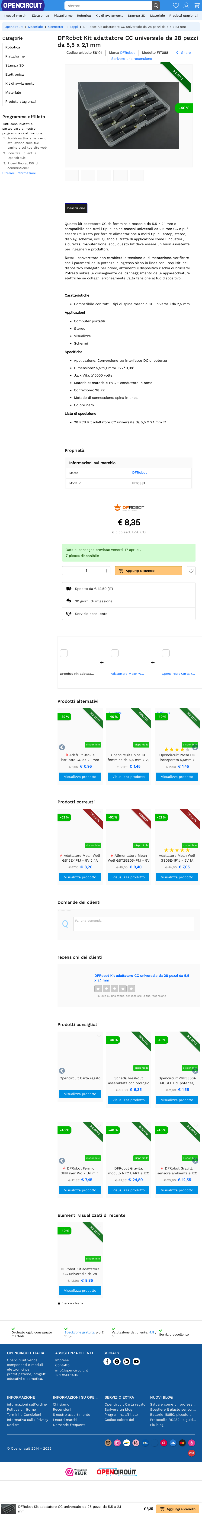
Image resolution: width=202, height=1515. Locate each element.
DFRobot (134, 472)
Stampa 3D (136, 15)
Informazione (21, 1397)
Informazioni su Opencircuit (76, 1397)
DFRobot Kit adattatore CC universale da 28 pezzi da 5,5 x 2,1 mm (141, 978)
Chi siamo (61, 1404)
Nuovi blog (161, 1397)
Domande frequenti (69, 1425)
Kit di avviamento (109, 15)
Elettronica (40, 15)
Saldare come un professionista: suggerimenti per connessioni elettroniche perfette (173, 1404)
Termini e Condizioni (24, 1415)
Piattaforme (63, 15)
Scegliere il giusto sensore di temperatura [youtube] (173, 1409)
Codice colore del (119, 1420)
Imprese (62, 1360)
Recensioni (62, 1409)
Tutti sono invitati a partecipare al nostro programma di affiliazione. (22, 128)
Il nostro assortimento (71, 1415)
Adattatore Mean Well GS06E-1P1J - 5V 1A (129, 673)
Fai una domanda (88, 920)
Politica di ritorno (21, 1409)
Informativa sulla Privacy (27, 1420)
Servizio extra (119, 1397)
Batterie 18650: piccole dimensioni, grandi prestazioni (173, 1415)
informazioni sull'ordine (27, 1404)
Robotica (84, 15)
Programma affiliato (121, 1415)
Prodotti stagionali (183, 15)
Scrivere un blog (118, 1409)
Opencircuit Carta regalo (180, 673)
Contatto (62, 1365)
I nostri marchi (15, 15)
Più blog (157, 1425)
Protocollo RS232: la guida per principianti (173, 1420)
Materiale (157, 15)
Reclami (13, 1425)
